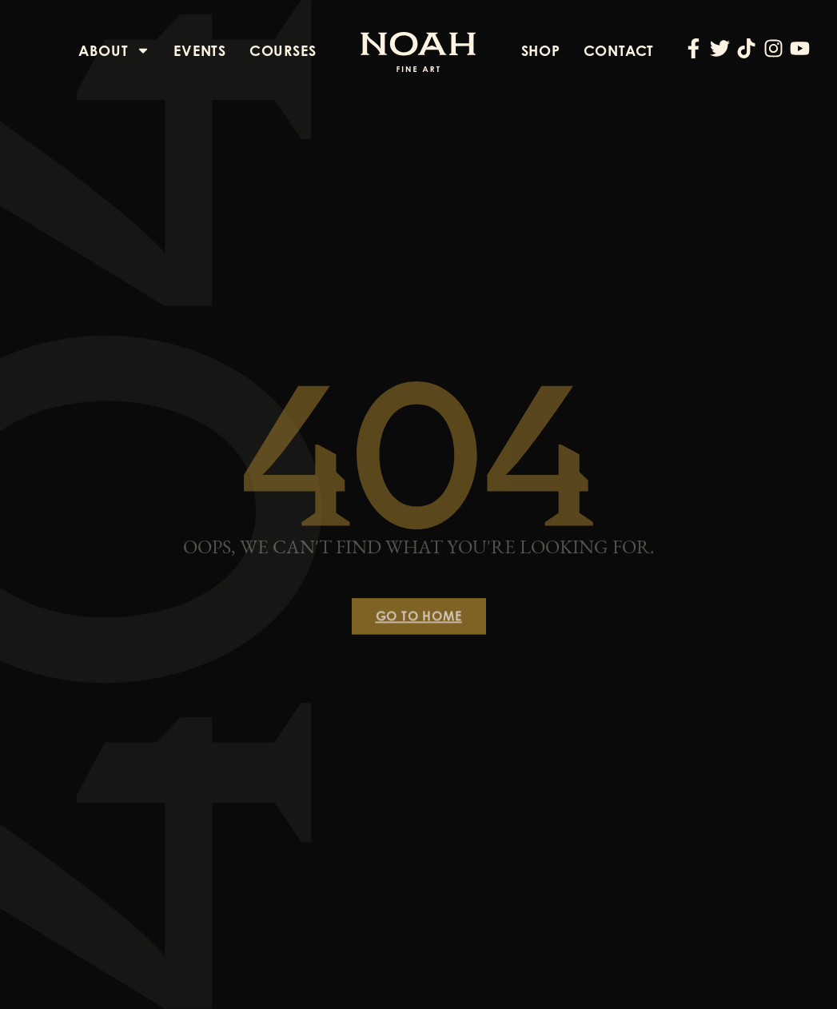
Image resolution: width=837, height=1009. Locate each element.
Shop (540, 50)
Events (199, 50)
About (114, 50)
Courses (283, 50)
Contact (619, 50)
